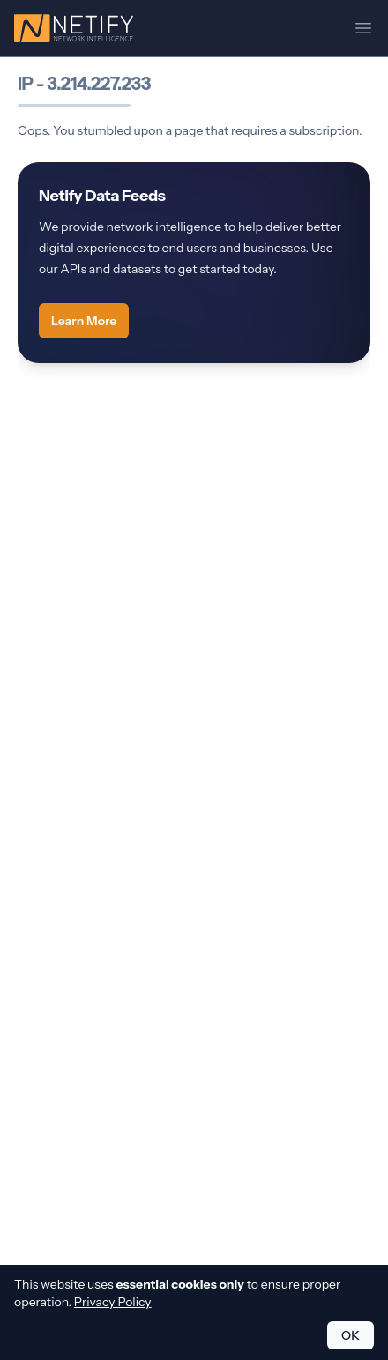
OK (350, 1335)
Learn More (83, 321)
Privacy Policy (113, 1302)
